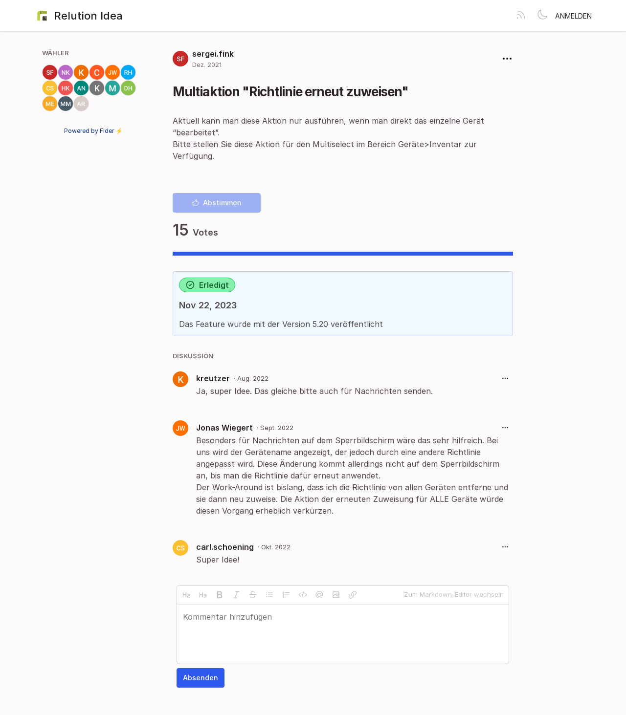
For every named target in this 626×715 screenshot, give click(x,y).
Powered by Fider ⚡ (93, 130)
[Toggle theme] (542, 15)
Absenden (200, 677)
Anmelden (573, 16)
